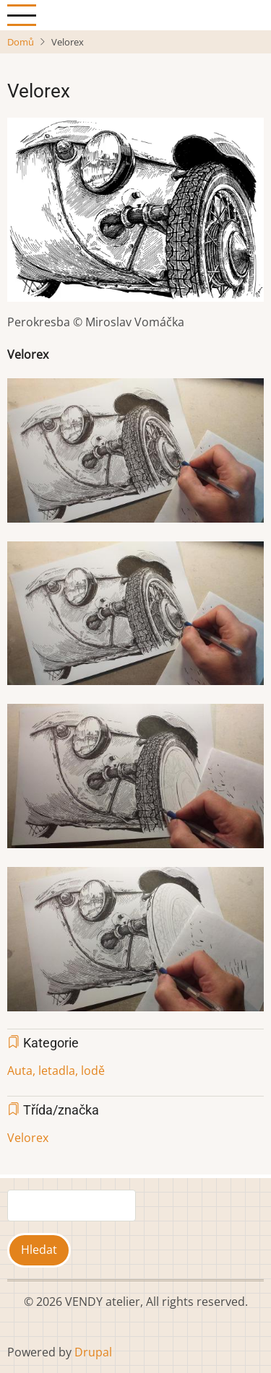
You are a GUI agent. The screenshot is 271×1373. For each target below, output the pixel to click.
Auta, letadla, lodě (56, 1070)
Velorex (27, 1138)
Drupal (93, 1352)
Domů (20, 41)
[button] (135, 214)
